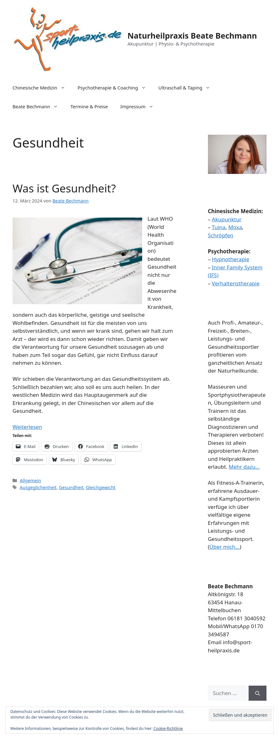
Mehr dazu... (244, 466)
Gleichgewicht (101, 487)
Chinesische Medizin (42, 87)
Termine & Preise (89, 106)
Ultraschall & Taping (187, 87)
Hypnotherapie (230, 259)
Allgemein (30, 480)
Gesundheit (71, 487)
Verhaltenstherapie (236, 283)
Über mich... (224, 546)
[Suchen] (257, 693)
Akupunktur (227, 219)
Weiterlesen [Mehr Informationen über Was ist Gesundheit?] (27, 426)
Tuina (219, 227)
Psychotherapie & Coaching (115, 87)
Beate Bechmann (38, 106)
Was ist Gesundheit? (64, 188)
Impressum (139, 106)
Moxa (235, 227)
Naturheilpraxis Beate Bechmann (192, 35)
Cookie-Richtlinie (168, 728)
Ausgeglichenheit (38, 487)
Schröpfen (220, 235)
